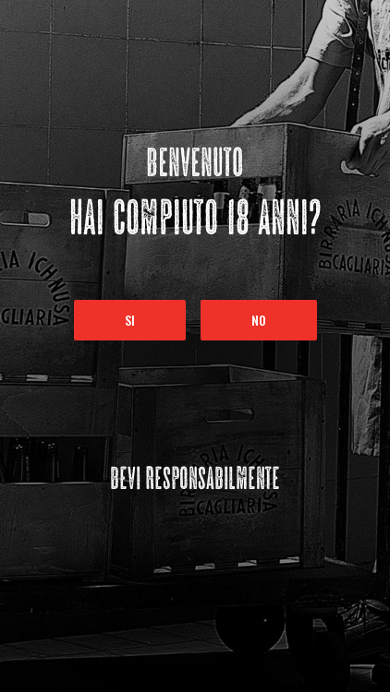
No (258, 319)
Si (130, 319)
